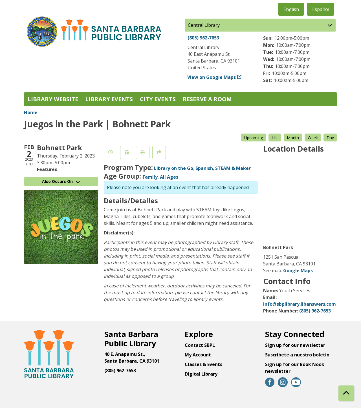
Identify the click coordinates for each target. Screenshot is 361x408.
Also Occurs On (61, 181)
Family (150, 177)
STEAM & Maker (233, 168)
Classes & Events (203, 364)
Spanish (204, 168)
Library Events (109, 99)
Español (320, 9)
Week (313, 137)
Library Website (53, 99)
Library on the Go (173, 168)
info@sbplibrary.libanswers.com (299, 304)
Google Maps (298, 270)
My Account (198, 355)
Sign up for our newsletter (295, 345)
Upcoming (253, 137)
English (291, 9)
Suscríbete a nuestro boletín (297, 355)
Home (31, 112)
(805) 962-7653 (203, 38)
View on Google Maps (212, 77)
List (275, 137)
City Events (158, 99)
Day (330, 137)
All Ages (169, 177)
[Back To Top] (346, 393)
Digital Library (201, 374)
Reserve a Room (207, 99)
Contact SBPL (200, 345)
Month (293, 137)
